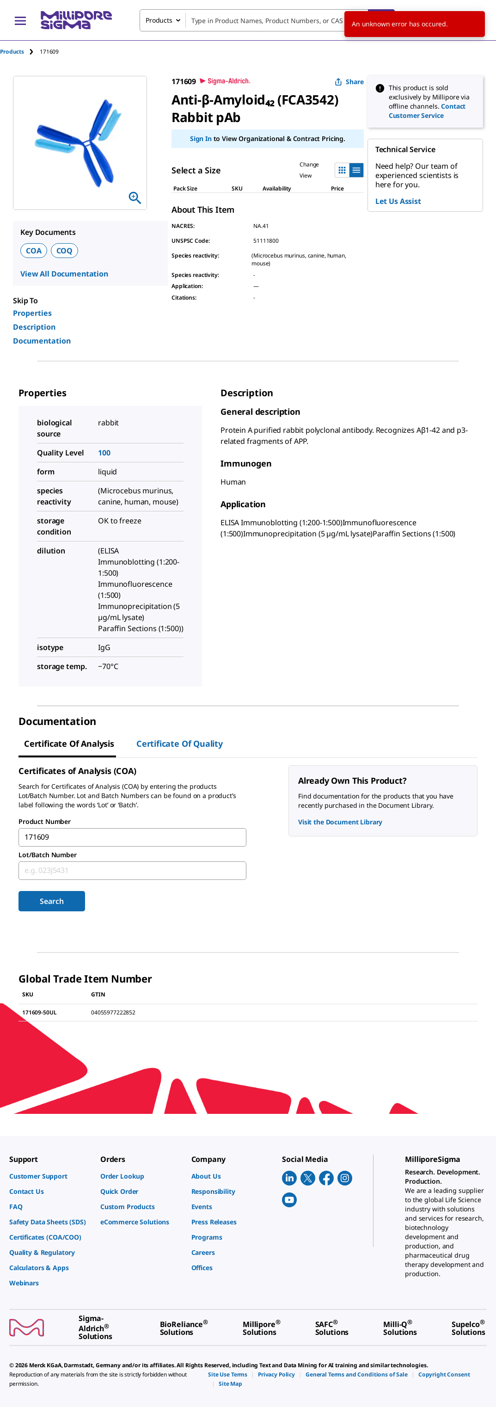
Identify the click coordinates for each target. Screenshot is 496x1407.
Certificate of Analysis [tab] (69, 743)
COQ (64, 251)
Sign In (201, 138)
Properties (32, 313)
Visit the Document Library (340, 821)
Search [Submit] (51, 901)
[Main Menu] (20, 20)
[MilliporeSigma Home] (76, 20)
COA (34, 251)
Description (34, 327)
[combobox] (267, 20)
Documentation (42, 341)
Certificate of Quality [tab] (179, 743)
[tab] (20, 51)
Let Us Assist (398, 201)
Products (12, 51)
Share (349, 81)
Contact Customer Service (427, 111)
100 (104, 453)
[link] (50, 1176)
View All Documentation (64, 273)
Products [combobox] (159, 20)
